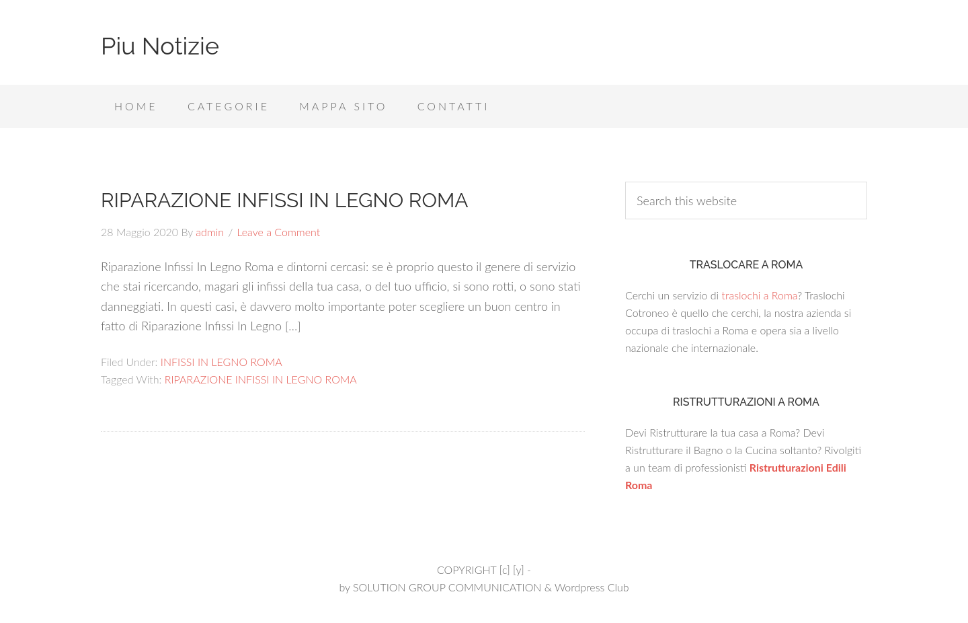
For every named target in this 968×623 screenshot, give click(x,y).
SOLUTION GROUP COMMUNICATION (447, 587)
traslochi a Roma (759, 295)
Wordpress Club (592, 587)
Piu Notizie (160, 46)
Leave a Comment (278, 231)
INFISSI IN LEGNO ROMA (221, 361)
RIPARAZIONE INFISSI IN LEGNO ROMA (285, 200)
